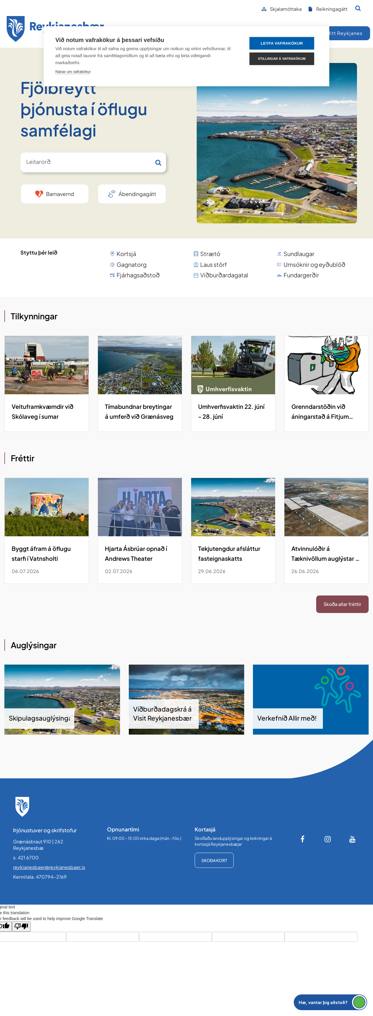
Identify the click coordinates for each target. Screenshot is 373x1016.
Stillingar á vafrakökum (283, 58)
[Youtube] (352, 839)
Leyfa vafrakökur (283, 43)
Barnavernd (60, 193)
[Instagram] (328, 839)
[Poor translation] (21, 927)
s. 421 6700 (26, 857)
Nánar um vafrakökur (73, 71)
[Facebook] (303, 839)
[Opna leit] (358, 8)
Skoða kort (214, 860)
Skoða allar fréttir (342, 604)
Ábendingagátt (137, 193)
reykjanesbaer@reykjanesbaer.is (49, 867)
